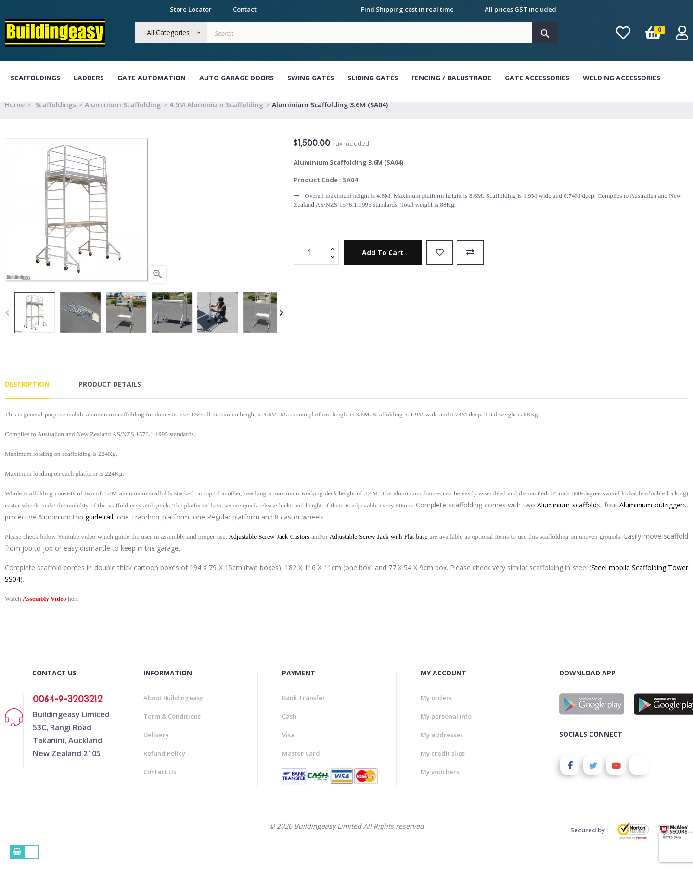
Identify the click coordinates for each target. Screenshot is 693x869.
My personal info (446, 727)
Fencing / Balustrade (451, 77)
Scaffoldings (35, 77)
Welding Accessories (621, 77)
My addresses (442, 745)
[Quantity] (311, 263)
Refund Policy (164, 764)
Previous (7, 323)
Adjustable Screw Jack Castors (269, 547)
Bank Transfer (303, 708)
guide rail (99, 527)
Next (281, 323)
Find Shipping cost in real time (407, 9)
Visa (288, 745)
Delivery (156, 745)
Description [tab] (27, 395)
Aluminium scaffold (567, 515)
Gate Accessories (537, 77)
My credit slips (443, 764)
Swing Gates (310, 77)
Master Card (301, 764)
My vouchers (440, 782)
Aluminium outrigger (651, 515)
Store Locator (191, 9)
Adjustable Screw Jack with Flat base (378, 547)
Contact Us (159, 782)
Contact (245, 9)
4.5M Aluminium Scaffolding (216, 115)
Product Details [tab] (109, 395)
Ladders (89, 77)
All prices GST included (520, 9)
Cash (289, 727)
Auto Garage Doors (236, 77)
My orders (436, 708)
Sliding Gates (372, 77)
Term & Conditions (172, 727)
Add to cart (384, 263)
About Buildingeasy (173, 708)
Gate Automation (151, 77)
